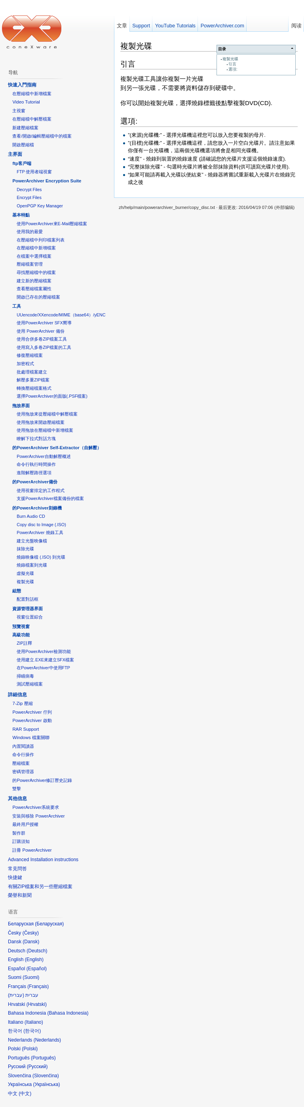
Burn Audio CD (31, 516)
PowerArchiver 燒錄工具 (40, 532)
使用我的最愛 (30, 231)
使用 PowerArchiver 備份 (40, 331)
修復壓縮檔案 (30, 355)
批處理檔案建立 (32, 372)
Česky (30, 933)
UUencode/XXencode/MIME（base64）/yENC (61, 314)
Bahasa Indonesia (68, 1013)
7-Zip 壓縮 (22, 703)
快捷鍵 (15, 877)
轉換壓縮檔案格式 (34, 388)
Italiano (34, 1022)
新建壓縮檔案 (25, 127)
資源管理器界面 (27, 608)
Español (36, 968)
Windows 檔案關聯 (30, 737)
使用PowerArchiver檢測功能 (43, 651)
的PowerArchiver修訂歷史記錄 (42, 780)
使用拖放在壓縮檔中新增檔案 (45, 430)
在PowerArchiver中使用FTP (43, 667)
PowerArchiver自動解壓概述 (43, 456)
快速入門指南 (22, 85)
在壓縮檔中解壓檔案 (31, 119)
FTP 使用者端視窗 (34, 171)
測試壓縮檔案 (30, 684)
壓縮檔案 (21, 763)
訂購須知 (21, 841)
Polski (29, 1048)
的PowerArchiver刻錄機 (36, 508)
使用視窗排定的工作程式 (41, 490)
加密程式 (25, 363)
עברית (16, 995)
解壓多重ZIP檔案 (33, 379)
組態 (16, 590)
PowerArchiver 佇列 (31, 712)
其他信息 (17, 798)
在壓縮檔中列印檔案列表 (41, 239)
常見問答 (17, 868)
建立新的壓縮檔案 (34, 280)
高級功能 (21, 634)
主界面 (15, 154)
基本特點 (21, 215)
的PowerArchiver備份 (34, 481)
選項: (233, 69)
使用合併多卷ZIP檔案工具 (42, 339)
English (34, 959)
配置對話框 (27, 599)
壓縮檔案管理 (30, 264)
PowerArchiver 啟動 (31, 720)
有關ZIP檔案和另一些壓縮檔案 (40, 886)
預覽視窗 (21, 626)
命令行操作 (23, 754)
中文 (25, 1093)
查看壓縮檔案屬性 (34, 288)
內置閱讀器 (23, 746)
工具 (16, 306)
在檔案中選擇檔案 (34, 256)
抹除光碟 (25, 548)
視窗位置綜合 (30, 617)
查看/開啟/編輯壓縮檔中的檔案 (41, 136)
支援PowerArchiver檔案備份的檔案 (50, 498)
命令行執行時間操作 (36, 464)
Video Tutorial (26, 102)
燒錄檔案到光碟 (32, 565)
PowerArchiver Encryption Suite (46, 180)
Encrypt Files (29, 197)
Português (43, 1058)
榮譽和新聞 (20, 895)
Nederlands (47, 1040)
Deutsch (37, 951)
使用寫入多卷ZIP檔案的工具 (44, 347)
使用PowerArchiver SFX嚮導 (44, 322)
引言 (232, 64)
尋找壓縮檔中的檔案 (36, 272)
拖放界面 (21, 405)
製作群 (18, 833)
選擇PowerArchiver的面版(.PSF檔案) (52, 396)
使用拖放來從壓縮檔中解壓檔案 (47, 414)
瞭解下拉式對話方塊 (36, 438)
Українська (46, 1084)
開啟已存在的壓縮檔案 (38, 297)
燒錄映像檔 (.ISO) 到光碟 (41, 557)
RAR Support (25, 729)
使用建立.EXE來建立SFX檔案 (45, 659)
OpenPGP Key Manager (40, 205)
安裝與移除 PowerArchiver (38, 816)
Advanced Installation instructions (43, 859)
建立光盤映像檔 (32, 540)
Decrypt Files (29, 189)
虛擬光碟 (25, 573)
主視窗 (18, 110)
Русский (37, 1066)
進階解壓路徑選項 (34, 472)
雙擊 (16, 788)
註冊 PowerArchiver (31, 850)
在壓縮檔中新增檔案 (31, 93)
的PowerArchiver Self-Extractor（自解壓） (56, 447)
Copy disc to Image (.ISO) (41, 524)
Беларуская (49, 924)
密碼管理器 (23, 771)
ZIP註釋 (24, 643)
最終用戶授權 (25, 824)
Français (38, 986)
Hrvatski (36, 1004)
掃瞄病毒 (25, 676)
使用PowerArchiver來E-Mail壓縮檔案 (52, 223)
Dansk (31, 941)
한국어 (32, 1031)
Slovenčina (45, 1075)
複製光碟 (230, 59)
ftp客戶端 (21, 163)
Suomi (31, 977)
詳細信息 (17, 694)
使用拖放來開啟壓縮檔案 (41, 422)
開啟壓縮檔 (23, 144)
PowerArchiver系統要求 (35, 807)
